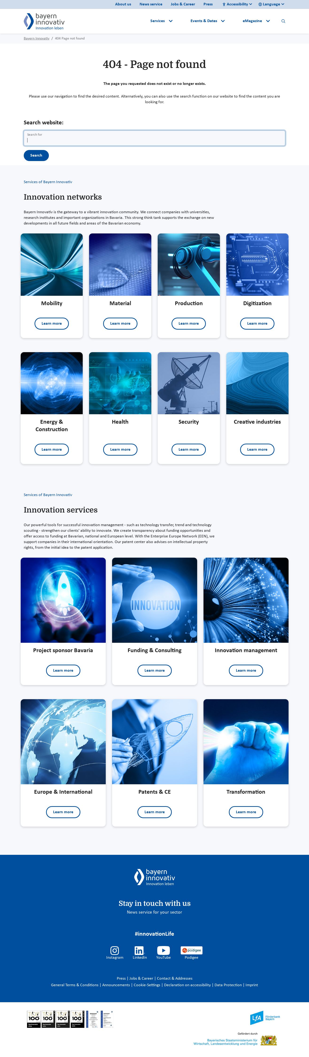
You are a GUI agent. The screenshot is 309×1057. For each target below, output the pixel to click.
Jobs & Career (183, 4)
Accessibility (235, 4)
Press (208, 4)
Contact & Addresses (174, 978)
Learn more (52, 323)
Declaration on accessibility (188, 985)
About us (123, 4)
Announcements (116, 985)
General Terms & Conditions (75, 985)
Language (269, 4)
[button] (182, 21)
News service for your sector (154, 912)
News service (151, 4)
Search (36, 155)
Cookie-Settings (147, 985)
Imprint (252, 985)
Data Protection (229, 985)
